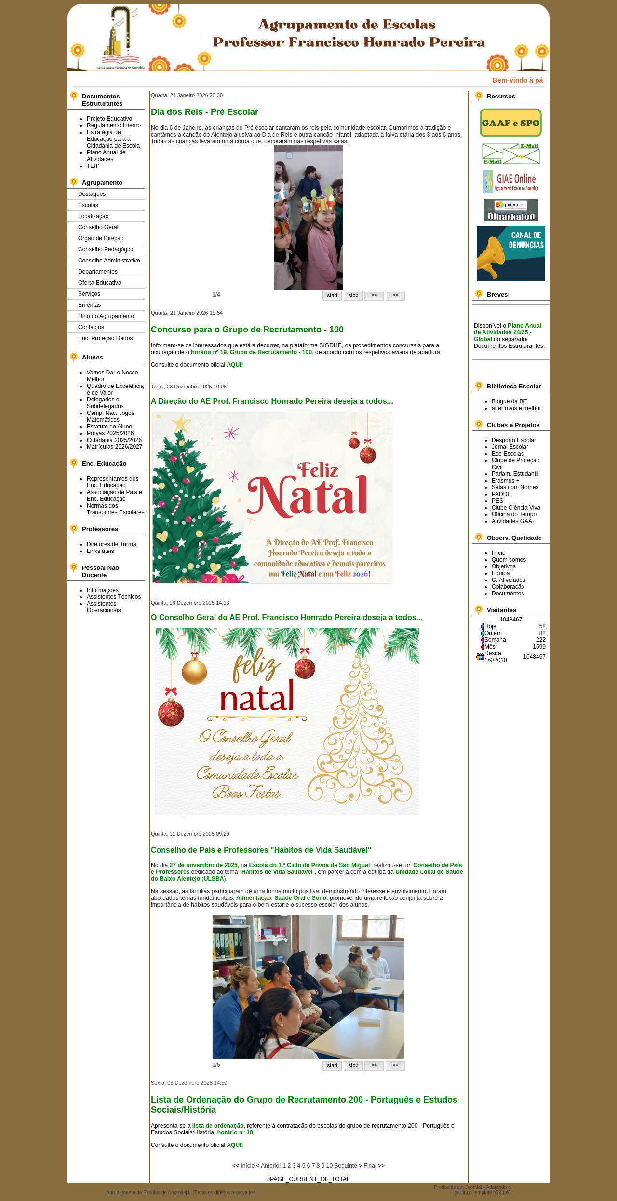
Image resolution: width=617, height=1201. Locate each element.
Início (248, 1165)
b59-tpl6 (501, 1192)
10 (329, 1165)
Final (370, 1165)
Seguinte (345, 1165)
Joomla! (473, 1187)
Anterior (271, 1165)
